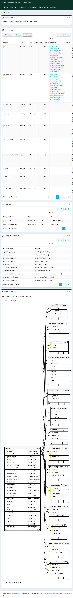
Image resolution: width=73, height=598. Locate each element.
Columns (13, 7)
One (5, 300)
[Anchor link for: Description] (14, 17)
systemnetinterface (55, 61)
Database (16, 2)
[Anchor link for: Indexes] (12, 204)
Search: (60, 38)
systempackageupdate (56, 67)
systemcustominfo (55, 52)
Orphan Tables (43, 7)
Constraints (22, 7)
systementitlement (55, 54)
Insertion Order (57, 593)
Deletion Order (67, 593)
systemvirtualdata (55, 69)
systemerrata (54, 56)
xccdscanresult (54, 71)
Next (68, 197)
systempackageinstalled (57, 65)
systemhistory (54, 59)
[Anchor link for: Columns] (12, 30)
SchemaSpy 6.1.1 (16, 593)
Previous (52, 197)
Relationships (32, 7)
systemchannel (54, 48)
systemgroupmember (56, 57)
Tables (6, 7)
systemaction (54, 46)
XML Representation (46, 593)
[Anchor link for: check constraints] (20, 236)
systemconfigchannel (56, 50)
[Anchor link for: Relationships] (15, 291)
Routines (53, 7)
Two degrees (13, 300)
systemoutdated (55, 63)
